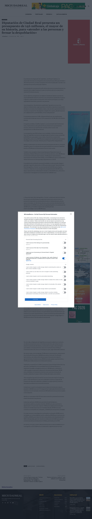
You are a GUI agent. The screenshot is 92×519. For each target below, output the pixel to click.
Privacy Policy (54, 304)
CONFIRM (35, 299)
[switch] (64, 243)
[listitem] (46, 239)
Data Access (46, 304)
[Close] (71, 214)
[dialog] (46, 259)
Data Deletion (38, 304)
